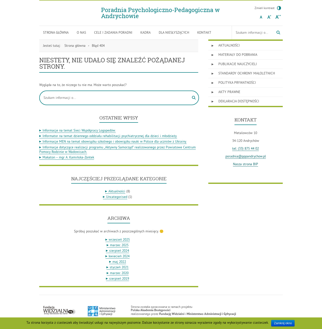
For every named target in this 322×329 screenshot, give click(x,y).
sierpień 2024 (119, 251)
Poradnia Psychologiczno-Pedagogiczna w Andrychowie (160, 13)
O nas (81, 32)
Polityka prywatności (237, 82)
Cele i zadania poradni (113, 32)
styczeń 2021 (119, 267)
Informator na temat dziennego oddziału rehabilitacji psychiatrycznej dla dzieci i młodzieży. (110, 136)
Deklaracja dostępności (238, 101)
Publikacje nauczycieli (237, 64)
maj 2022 (119, 262)
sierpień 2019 (119, 278)
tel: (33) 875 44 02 (245, 148)
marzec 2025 (119, 245)
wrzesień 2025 (119, 239)
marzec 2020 (119, 273)
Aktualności (116, 191)
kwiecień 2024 (119, 256)
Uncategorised (116, 197)
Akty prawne (229, 92)
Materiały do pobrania (237, 55)
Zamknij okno (283, 323)
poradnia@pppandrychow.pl (245, 156)
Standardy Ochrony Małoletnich (246, 73)
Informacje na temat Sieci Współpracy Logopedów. (79, 130)
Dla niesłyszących (174, 32)
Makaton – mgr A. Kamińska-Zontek (68, 157)
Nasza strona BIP (245, 164)
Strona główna (56, 32)
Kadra (145, 32)
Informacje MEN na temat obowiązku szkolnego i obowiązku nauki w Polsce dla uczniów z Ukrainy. (115, 141)
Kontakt (204, 32)
